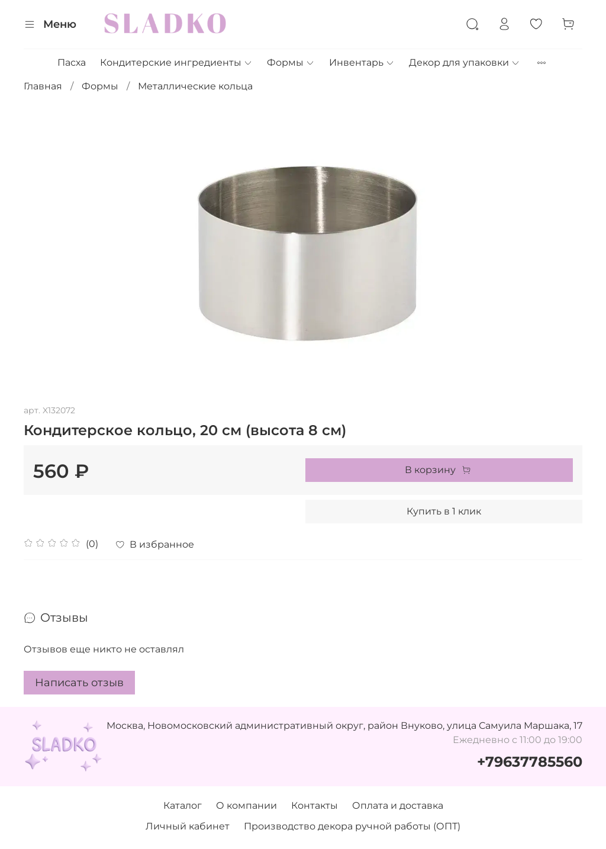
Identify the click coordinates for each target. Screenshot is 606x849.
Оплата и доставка (397, 805)
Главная (43, 86)
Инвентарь (362, 62)
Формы (291, 62)
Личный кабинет (188, 826)
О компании (246, 805)
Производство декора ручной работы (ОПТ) (352, 826)
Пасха (71, 62)
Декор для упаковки (464, 62)
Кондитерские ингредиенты (176, 62)
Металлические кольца (195, 86)
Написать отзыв (79, 682)
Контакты (314, 805)
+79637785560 (529, 761)
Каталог (182, 805)
